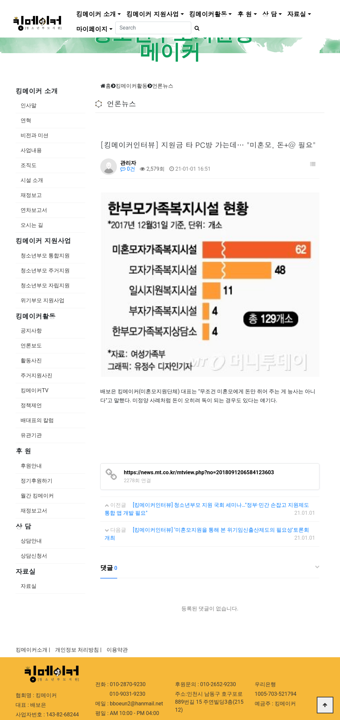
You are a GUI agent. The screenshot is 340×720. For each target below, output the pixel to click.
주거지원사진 (36, 375)
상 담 (269, 12)
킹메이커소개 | (33, 597)
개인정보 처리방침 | (78, 597)
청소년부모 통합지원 (45, 255)
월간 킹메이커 (37, 496)
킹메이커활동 (208, 12)
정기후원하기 (36, 481)
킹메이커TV (34, 390)
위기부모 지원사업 (42, 300)
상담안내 (31, 541)
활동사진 (31, 360)
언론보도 (31, 345)
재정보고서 (34, 510)
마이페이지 (92, 27)
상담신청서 (34, 556)
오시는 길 (32, 225)
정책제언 (31, 405)
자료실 (296, 12)
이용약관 (117, 597)
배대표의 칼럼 (37, 420)
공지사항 (31, 330)
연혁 (26, 120)
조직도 (29, 165)
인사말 (29, 105)
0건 (127, 169)
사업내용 (31, 150)
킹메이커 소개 (96, 12)
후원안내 (31, 466)
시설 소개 (32, 180)
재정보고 (31, 195)
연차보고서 (34, 210)
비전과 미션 (34, 135)
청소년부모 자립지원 (45, 285)
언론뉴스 (162, 86)
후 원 (244, 12)
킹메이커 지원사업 (152, 12)
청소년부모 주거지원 (45, 270)
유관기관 (31, 435)
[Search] (153, 27)
